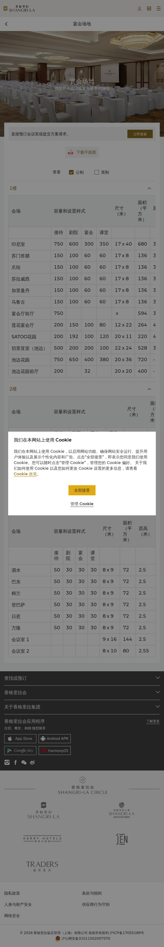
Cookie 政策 (25, 473)
